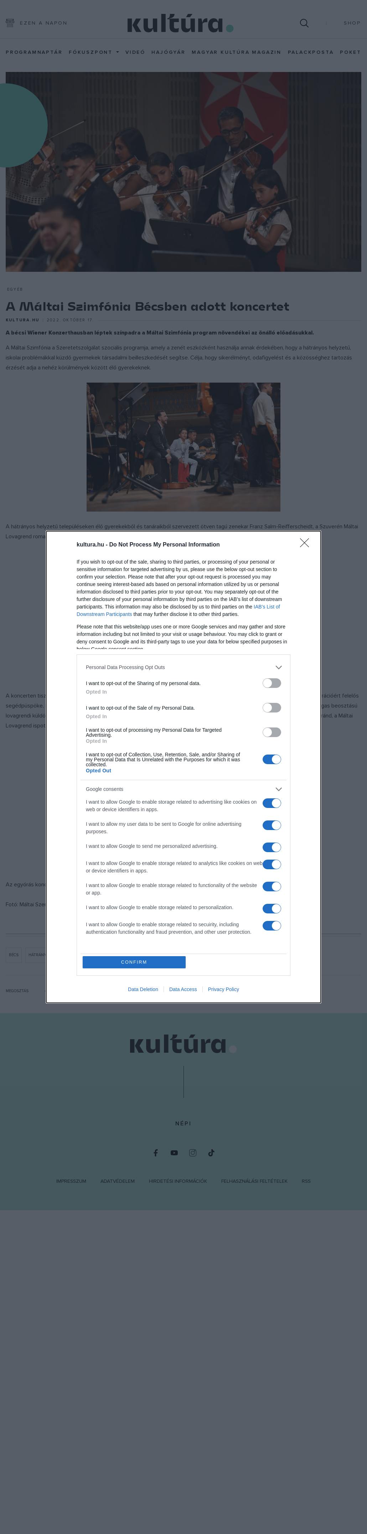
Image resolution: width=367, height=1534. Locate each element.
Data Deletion (143, 990)
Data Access (183, 990)
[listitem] (183, 667)
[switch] (272, 683)
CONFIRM (134, 962)
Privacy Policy (223, 990)
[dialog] (183, 767)
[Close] (307, 544)
